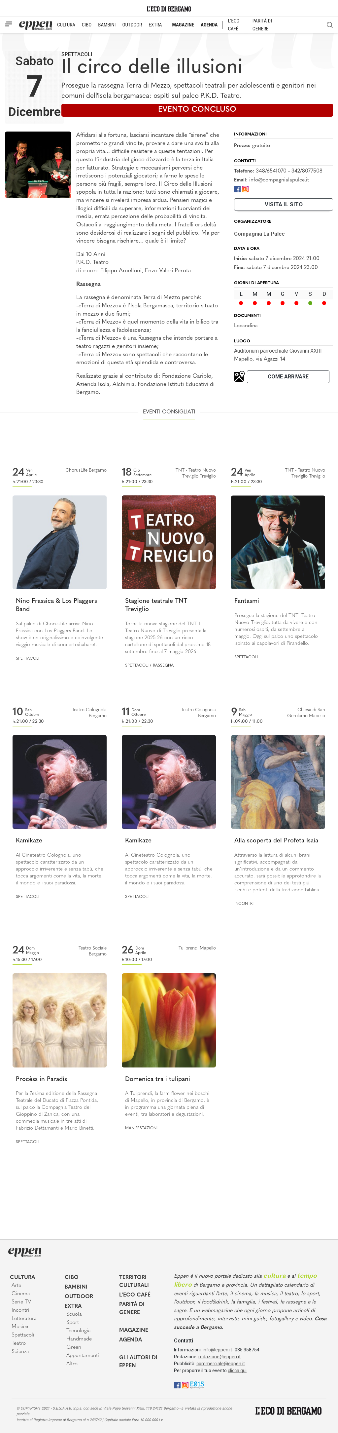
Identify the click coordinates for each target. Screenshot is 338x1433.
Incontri (244, 904)
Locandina (246, 326)
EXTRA (155, 25)
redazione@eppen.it (219, 1356)
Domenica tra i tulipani (157, 1079)
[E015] (197, 1384)
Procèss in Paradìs (41, 1079)
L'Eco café (135, 1295)
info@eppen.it (217, 1349)
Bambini (76, 1287)
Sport (72, 1322)
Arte (16, 1285)
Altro (72, 1364)
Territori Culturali (134, 1281)
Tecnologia (78, 1331)
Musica (20, 1327)
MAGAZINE (183, 25)
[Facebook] (237, 189)
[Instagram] (245, 189)
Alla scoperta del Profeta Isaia (276, 841)
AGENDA (209, 25)
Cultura (22, 1277)
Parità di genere (132, 1308)
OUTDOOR (132, 25)
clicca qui (237, 1370)
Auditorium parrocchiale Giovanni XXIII (278, 351)
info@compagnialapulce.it (279, 180)
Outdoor (79, 1296)
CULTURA (66, 25)
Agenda (130, 1340)
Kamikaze (29, 841)
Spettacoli (76, 54)
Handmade (79, 1339)
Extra (73, 1306)
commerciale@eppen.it (220, 1363)
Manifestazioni (141, 1128)
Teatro (19, 1343)
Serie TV (21, 1302)
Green (73, 1347)
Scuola (74, 1314)
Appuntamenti (82, 1355)
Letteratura (24, 1318)
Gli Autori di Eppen (138, 1362)
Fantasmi (246, 601)
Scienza (20, 1351)
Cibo (72, 1277)
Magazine (133, 1330)
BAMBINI (107, 25)
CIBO (86, 25)
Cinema (21, 1294)
